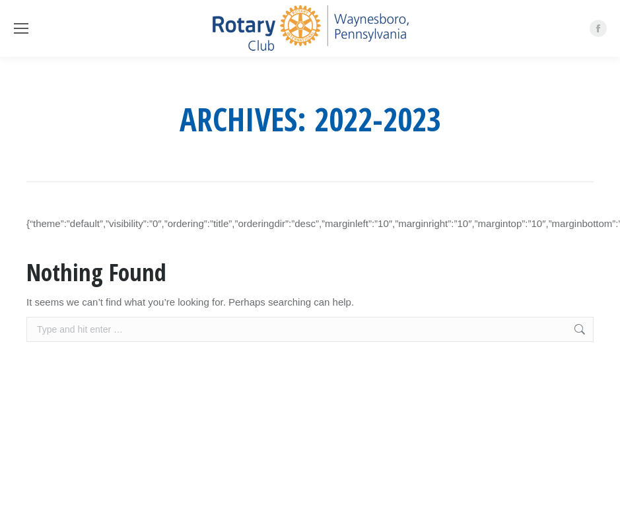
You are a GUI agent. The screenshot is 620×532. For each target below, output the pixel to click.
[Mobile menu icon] (21, 28)
